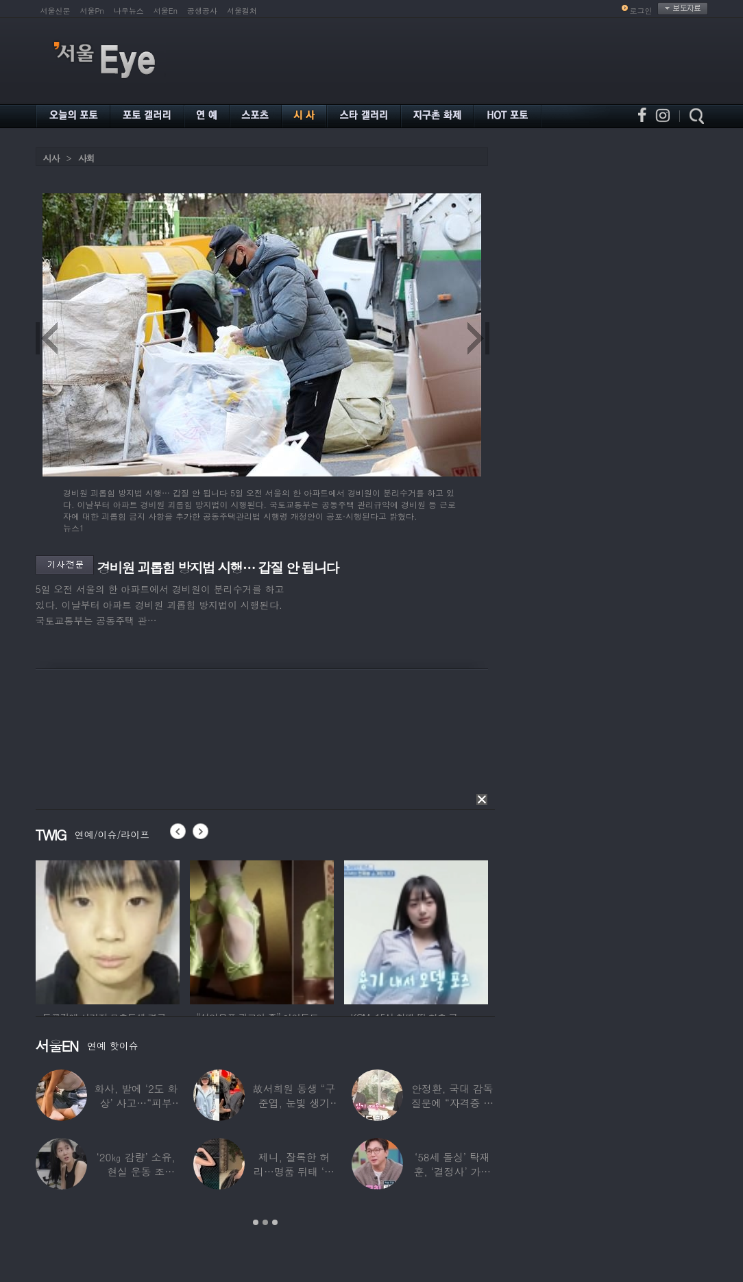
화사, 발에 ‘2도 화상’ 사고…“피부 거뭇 (136, 1102)
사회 (86, 158)
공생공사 (202, 10)
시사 (51, 158)
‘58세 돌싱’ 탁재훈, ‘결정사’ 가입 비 (452, 1171)
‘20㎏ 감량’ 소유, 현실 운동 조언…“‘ (136, 1171)
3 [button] (275, 1222)
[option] (108, 930)
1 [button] (255, 1222)
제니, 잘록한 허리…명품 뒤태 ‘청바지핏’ (294, 1171)
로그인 (641, 10)
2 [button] (265, 1222)
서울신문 (55, 10)
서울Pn (92, 10)
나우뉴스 (129, 10)
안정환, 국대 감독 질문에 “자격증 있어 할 (452, 1102)
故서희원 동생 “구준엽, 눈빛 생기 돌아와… (294, 1102)
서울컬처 (242, 10)
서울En (166, 10)
